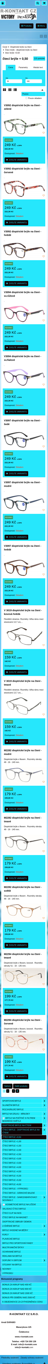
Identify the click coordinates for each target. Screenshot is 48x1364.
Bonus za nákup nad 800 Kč (17, 1289)
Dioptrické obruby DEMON (16, 1222)
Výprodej (7, 1273)
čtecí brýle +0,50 (12, 1137)
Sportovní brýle (24, 1101)
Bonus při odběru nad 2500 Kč (18, 1297)
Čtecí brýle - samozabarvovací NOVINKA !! (24, 1198)
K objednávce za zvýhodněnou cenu (22, 1302)
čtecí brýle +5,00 (12, 1176)
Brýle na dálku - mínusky (24, 1114)
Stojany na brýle (12, 1265)
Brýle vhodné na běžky (15, 1230)
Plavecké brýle (11, 1239)
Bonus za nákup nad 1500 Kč (17, 1293)
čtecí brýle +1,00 (12, 1141)
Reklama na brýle (12, 1256)
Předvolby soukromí (10, 1358)
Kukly (24, 1235)
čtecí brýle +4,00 (12, 1167)
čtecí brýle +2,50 (12, 1154)
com (24, 1347)
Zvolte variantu (16, 160)
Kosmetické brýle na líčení (19, 1204)
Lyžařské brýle (24, 1226)
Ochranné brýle (11, 1252)
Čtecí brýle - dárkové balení (19, 1193)
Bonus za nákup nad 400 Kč (17, 1285)
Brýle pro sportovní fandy (17, 1243)
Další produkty (21, 1086)
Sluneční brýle (24, 1105)
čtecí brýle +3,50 (12, 1163)
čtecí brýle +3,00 (12, 1159)
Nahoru (7, 1086)
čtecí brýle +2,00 (12, 1150)
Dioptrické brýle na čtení (24, 1125)
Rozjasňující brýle (13, 1109)
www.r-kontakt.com (24, 1337)
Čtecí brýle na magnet (15, 1217)
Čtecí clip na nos (11, 1213)
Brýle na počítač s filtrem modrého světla (24, 1119)
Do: (33, 80)
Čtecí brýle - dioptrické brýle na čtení (24, 1131)
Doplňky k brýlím (24, 1260)
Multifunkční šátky (13, 1247)
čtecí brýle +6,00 (12, 1184)
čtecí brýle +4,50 (12, 1171)
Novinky (6, 1269)
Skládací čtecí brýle (14, 1209)
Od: (14, 80)
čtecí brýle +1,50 (12, 1146)
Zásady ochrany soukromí (32, 1358)
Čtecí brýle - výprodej (15, 1189)
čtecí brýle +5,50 (12, 1180)
